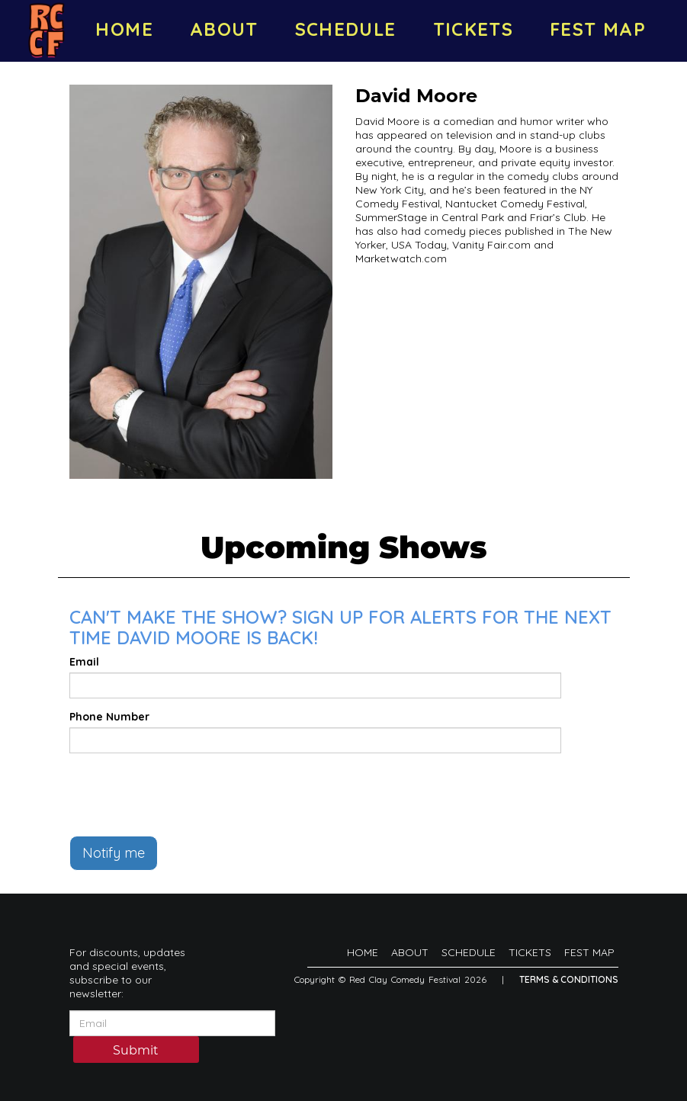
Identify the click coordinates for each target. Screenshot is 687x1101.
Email (84, 662)
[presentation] (185, 794)
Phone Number (109, 717)
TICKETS (473, 29)
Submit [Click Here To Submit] (136, 1050)
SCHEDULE (345, 29)
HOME (123, 29)
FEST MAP (598, 29)
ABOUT (224, 29)
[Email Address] (172, 1023)
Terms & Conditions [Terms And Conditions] (568, 979)
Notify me (113, 853)
